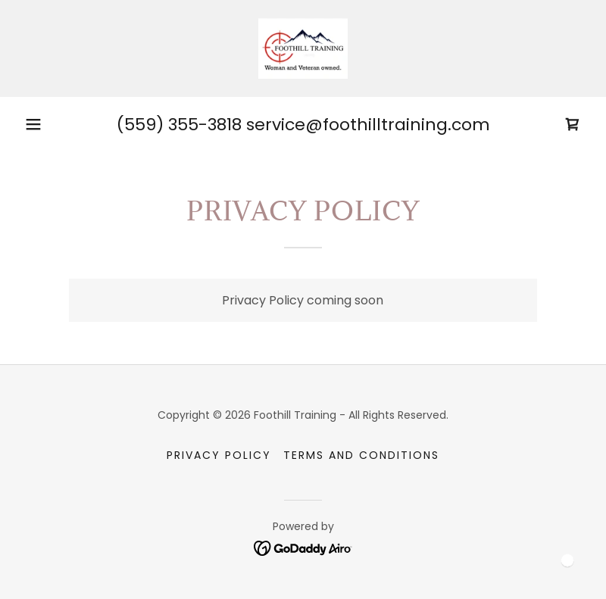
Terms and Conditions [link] (361, 455)
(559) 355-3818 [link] (179, 124)
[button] (33, 124)
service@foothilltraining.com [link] (368, 124)
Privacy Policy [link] (219, 455)
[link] (303, 48)
